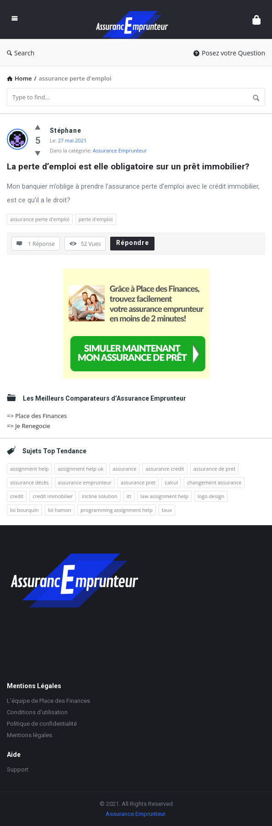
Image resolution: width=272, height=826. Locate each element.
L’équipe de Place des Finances (48, 700)
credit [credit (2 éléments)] (16, 496)
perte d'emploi (96, 219)
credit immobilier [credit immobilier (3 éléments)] (52, 496)
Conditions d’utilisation (37, 712)
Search (20, 53)
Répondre (132, 242)
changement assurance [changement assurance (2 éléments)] (214, 482)
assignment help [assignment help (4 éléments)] (29, 468)
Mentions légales (29, 735)
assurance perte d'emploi (39, 219)
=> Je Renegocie (28, 426)
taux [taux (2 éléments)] (167, 509)
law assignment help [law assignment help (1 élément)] (164, 496)
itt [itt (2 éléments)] (129, 496)
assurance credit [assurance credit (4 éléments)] (164, 468)
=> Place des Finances (37, 416)
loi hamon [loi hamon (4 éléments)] (59, 509)
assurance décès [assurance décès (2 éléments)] (29, 482)
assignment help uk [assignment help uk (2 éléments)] (80, 468)
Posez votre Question (229, 53)
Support (17, 769)
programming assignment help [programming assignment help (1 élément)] (116, 509)
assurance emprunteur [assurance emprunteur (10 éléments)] (85, 482)
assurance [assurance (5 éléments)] (124, 468)
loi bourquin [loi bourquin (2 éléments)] (24, 509)
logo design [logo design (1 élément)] (210, 496)
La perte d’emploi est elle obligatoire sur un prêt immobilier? (128, 166)
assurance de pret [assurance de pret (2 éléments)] (214, 468)
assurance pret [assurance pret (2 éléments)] (138, 482)
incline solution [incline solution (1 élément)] (99, 496)
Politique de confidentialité (42, 723)
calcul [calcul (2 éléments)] (171, 482)
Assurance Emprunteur (120, 150)
